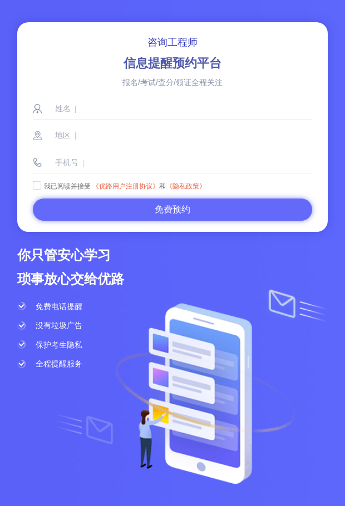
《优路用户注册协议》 (125, 186)
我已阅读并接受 (62, 186)
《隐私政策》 (186, 186)
